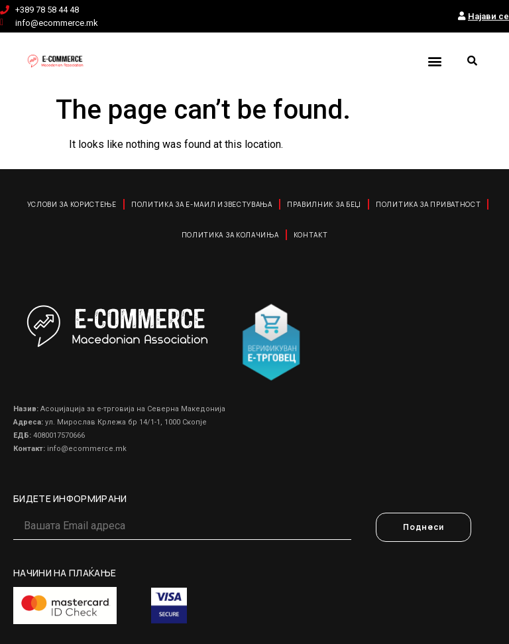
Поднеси (423, 527)
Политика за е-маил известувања (201, 204)
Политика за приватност (428, 204)
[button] (434, 61)
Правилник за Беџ (324, 204)
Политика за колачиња (230, 234)
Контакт (311, 234)
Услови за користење (72, 204)
